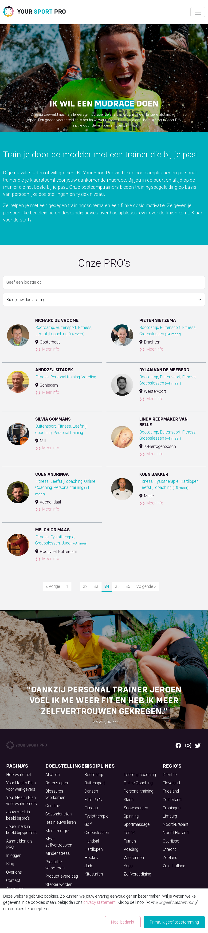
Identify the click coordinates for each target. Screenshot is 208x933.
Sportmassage (137, 824)
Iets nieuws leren (60, 822)
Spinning (131, 816)
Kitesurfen (93, 874)
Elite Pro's (93, 799)
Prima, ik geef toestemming (174, 922)
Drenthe (170, 774)
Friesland (171, 791)
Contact (13, 880)
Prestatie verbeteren (55, 864)
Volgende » (146, 586)
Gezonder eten (58, 814)
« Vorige (53, 586)
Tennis (130, 832)
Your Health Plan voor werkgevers (21, 786)
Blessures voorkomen (55, 794)
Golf (88, 824)
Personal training (138, 791)
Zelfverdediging (137, 874)
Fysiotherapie (96, 816)
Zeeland (170, 857)
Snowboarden (136, 808)
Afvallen (52, 774)
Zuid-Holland (174, 865)
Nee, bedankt (122, 922)
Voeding (131, 849)
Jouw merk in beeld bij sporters (21, 829)
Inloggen (13, 855)
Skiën (128, 799)
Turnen (130, 841)
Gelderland (172, 799)
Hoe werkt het (18, 774)
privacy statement (99, 902)
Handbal (91, 841)
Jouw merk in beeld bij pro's (18, 815)
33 (96, 586)
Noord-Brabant (175, 824)
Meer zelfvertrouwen (58, 842)
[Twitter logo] (198, 745)
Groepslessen (96, 832)
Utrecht (169, 849)
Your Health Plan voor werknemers (21, 800)
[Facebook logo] (178, 745)
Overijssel (171, 841)
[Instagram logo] (188, 745)
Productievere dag (61, 876)
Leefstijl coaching (140, 774)
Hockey (91, 857)
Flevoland (171, 783)
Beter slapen (56, 783)
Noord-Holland (175, 832)
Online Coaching (138, 783)
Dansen (91, 791)
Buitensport (94, 783)
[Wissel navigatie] (197, 12)
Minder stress (57, 853)
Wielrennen (134, 857)
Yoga (128, 865)
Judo (88, 865)
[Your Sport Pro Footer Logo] (27, 744)
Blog (10, 863)
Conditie (52, 805)
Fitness (91, 808)
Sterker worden (58, 884)
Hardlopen (93, 849)
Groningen (172, 808)
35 (117, 586)
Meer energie (57, 830)
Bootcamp (93, 774)
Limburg (170, 816)
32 (85, 586)
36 (128, 586)
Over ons (14, 872)
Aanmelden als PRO (19, 844)
